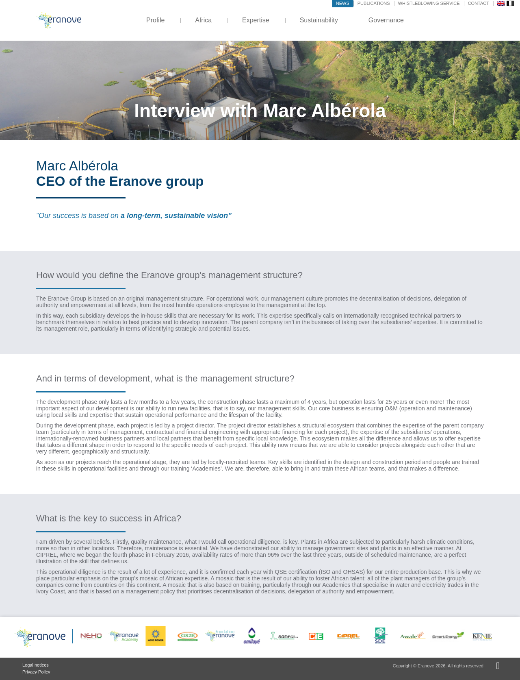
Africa (203, 20)
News (342, 3)
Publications (374, 3)
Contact (478, 3)
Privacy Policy (36, 671)
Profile (155, 20)
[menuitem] (501, 3)
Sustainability (319, 20)
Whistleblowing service (429, 3)
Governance (386, 20)
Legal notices (35, 665)
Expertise (255, 20)
